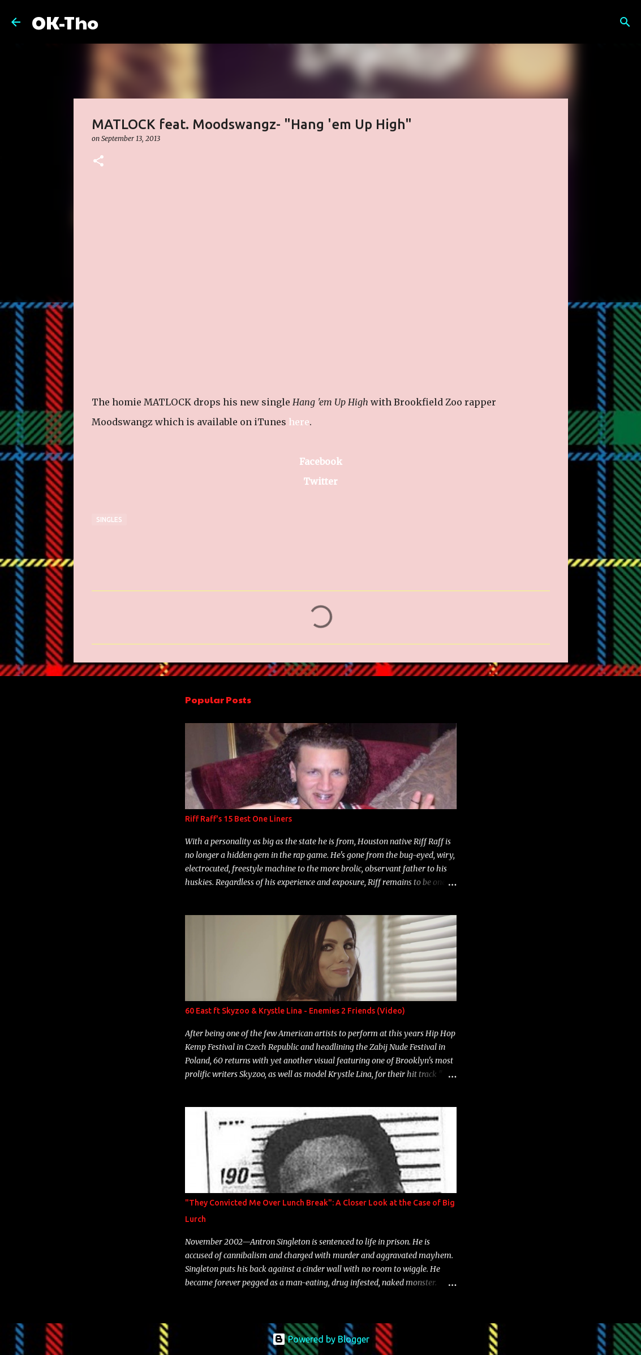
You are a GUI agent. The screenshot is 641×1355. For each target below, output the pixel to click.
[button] (98, 161)
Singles (109, 519)
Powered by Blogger (320, 1339)
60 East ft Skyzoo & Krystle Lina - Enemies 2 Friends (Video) (295, 1010)
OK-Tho (65, 22)
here (299, 422)
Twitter (320, 481)
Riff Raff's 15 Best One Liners (238, 818)
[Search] (114, 22)
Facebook (320, 461)
